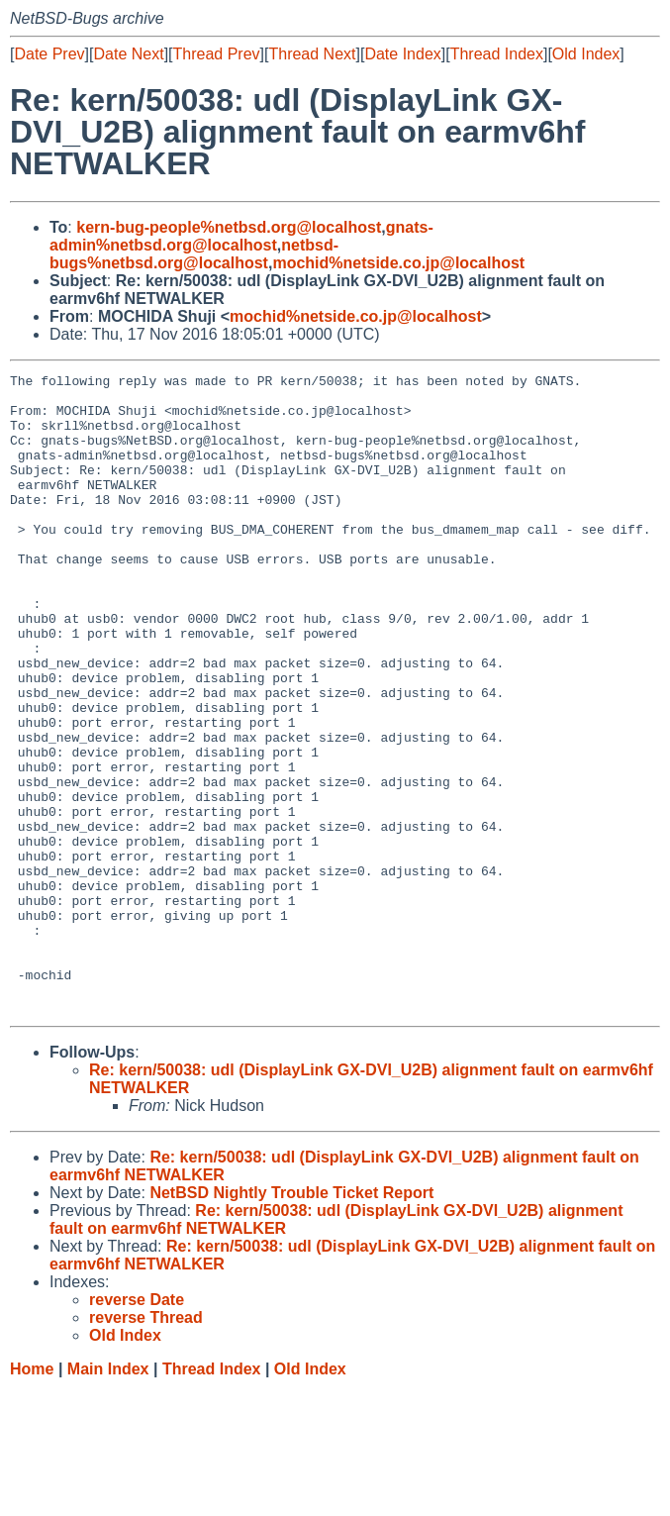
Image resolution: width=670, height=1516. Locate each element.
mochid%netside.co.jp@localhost (398, 262)
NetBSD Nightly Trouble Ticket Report (291, 1320)
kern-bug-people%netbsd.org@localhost (228, 227)
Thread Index (496, 54)
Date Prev (49, 54)
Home (31, 1496)
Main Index (108, 1496)
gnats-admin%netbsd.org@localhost (241, 236)
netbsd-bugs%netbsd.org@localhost (193, 254)
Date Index (402, 54)
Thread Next (311, 54)
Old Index (586, 54)
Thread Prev (216, 54)
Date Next (128, 54)
